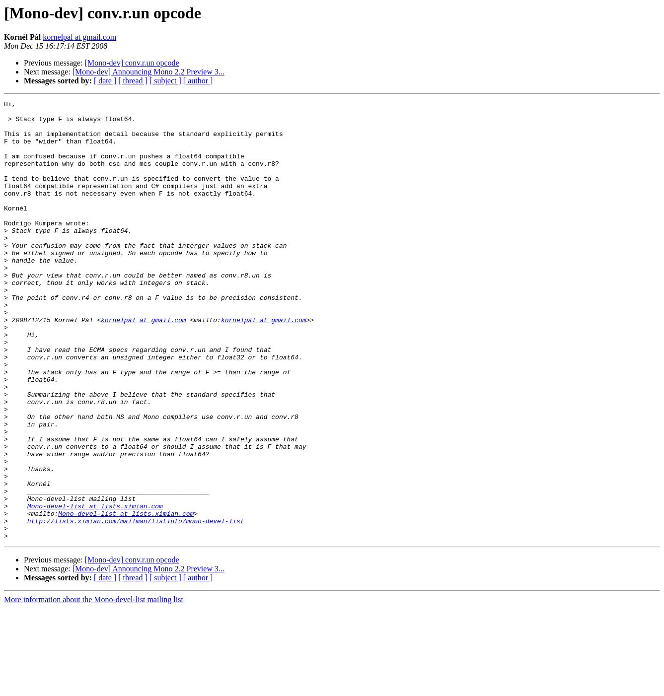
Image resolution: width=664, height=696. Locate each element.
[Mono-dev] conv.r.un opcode (132, 63)
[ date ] (105, 80)
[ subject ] (165, 80)
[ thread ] (133, 80)
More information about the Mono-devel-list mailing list (93, 687)
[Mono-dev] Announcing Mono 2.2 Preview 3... (148, 72)
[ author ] (198, 80)
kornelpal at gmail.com (79, 37)
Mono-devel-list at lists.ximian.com (95, 587)
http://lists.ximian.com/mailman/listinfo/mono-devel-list (135, 605)
